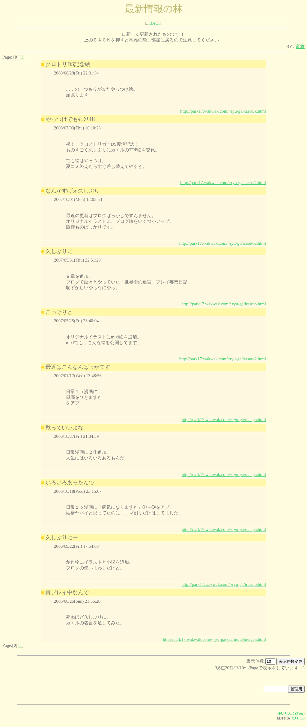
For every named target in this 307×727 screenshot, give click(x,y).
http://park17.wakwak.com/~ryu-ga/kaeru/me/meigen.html (214, 639)
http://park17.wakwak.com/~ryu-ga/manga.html (224, 419)
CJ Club (298, 718)
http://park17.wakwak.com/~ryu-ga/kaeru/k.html (223, 111)
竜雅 (300, 46)
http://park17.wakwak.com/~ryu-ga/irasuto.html (223, 303)
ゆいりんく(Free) (291, 713)
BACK (154, 23)
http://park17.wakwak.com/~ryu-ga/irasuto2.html (222, 243)
